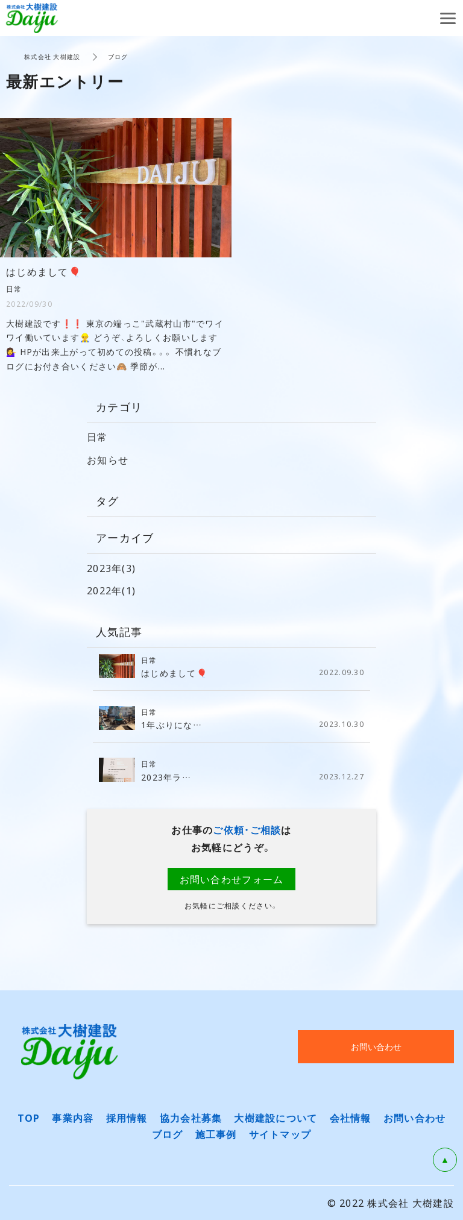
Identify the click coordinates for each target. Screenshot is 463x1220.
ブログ (167, 1134)
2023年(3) (111, 568)
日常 (97, 436)
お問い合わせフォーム (232, 879)
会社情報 (350, 1117)
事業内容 (72, 1117)
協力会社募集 (191, 1117)
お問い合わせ (414, 1117)
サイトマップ (280, 1134)
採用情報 (127, 1117)
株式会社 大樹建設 (52, 56)
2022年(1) (111, 590)
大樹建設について (275, 1117)
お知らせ (107, 459)
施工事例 (216, 1134)
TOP (28, 1117)
